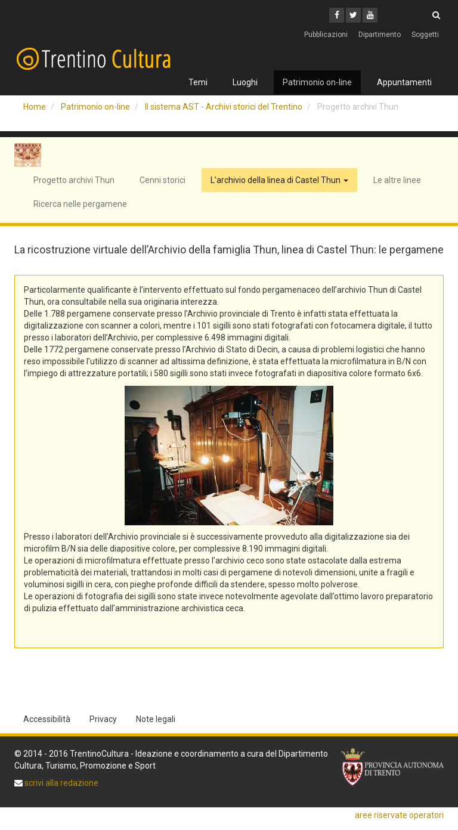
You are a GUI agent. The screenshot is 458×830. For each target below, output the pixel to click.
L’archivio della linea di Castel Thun (279, 180)
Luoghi (245, 82)
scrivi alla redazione (60, 783)
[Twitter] (353, 15)
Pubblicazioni (326, 34)
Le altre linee (397, 180)
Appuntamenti (404, 82)
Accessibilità (46, 719)
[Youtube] (370, 15)
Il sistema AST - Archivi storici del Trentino (223, 107)
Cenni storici (162, 180)
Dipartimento (379, 34)
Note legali (155, 719)
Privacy (103, 719)
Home (34, 107)
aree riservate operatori (399, 815)
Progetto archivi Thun (73, 180)
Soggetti (425, 34)
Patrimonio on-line (317, 82)
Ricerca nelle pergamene (80, 204)
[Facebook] (336, 15)
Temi (198, 82)
